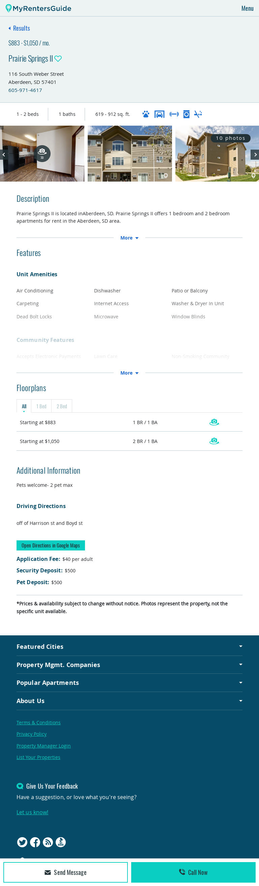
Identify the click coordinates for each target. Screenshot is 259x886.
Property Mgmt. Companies (58, 665)
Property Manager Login (44, 745)
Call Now (193, 872)
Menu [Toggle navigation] (247, 8)
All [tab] (24, 406)
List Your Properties (38, 757)
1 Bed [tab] (41, 406)
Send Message (65, 872)
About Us (31, 701)
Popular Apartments (48, 682)
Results (21, 28)
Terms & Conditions (39, 722)
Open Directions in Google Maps (51, 545)
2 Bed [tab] (62, 406)
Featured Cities (40, 646)
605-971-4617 (25, 90)
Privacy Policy (32, 734)
